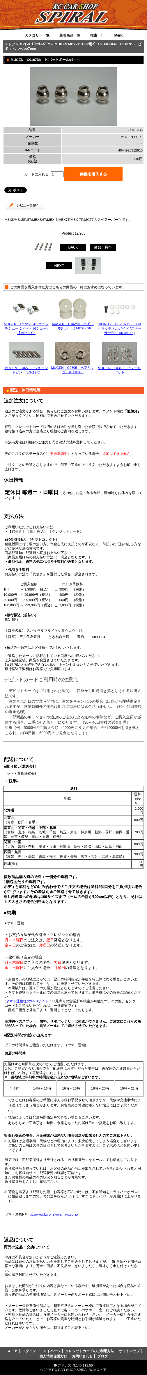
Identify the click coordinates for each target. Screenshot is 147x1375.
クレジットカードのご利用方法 (89, 1351)
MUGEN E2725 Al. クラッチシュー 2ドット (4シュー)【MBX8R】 (26, 328)
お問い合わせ (82, 1356)
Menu (118, 35)
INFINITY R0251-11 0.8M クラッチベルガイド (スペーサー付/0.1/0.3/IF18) (119, 328)
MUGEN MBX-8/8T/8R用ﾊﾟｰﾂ (77, 44)
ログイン (29, 1351)
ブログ (102, 1356)
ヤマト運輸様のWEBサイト (27, 1001)
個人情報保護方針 (53, 1356)
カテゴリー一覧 (37, 35)
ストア (10, 44)
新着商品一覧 (69, 35)
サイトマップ (129, 1351)
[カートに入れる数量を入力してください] (57, 174)
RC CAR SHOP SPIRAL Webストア (79, 1369)
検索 (93, 35)
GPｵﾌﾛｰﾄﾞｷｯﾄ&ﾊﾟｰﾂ (35, 44)
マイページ (52, 1351)
